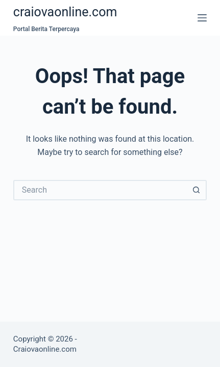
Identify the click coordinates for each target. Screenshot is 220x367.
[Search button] (196, 190)
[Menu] (202, 17)
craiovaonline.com (65, 12)
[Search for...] (99, 190)
